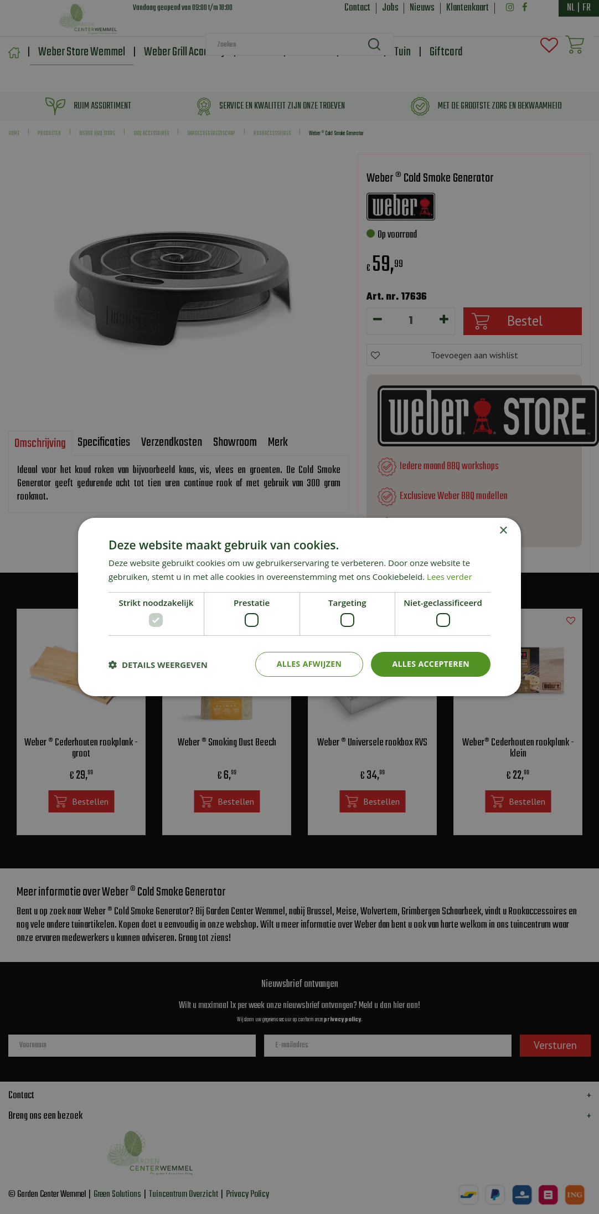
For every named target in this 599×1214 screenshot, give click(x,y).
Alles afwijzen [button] (309, 664)
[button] (158, 665)
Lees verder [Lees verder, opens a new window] (449, 576)
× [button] (503, 531)
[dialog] (299, 607)
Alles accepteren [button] (430, 664)
